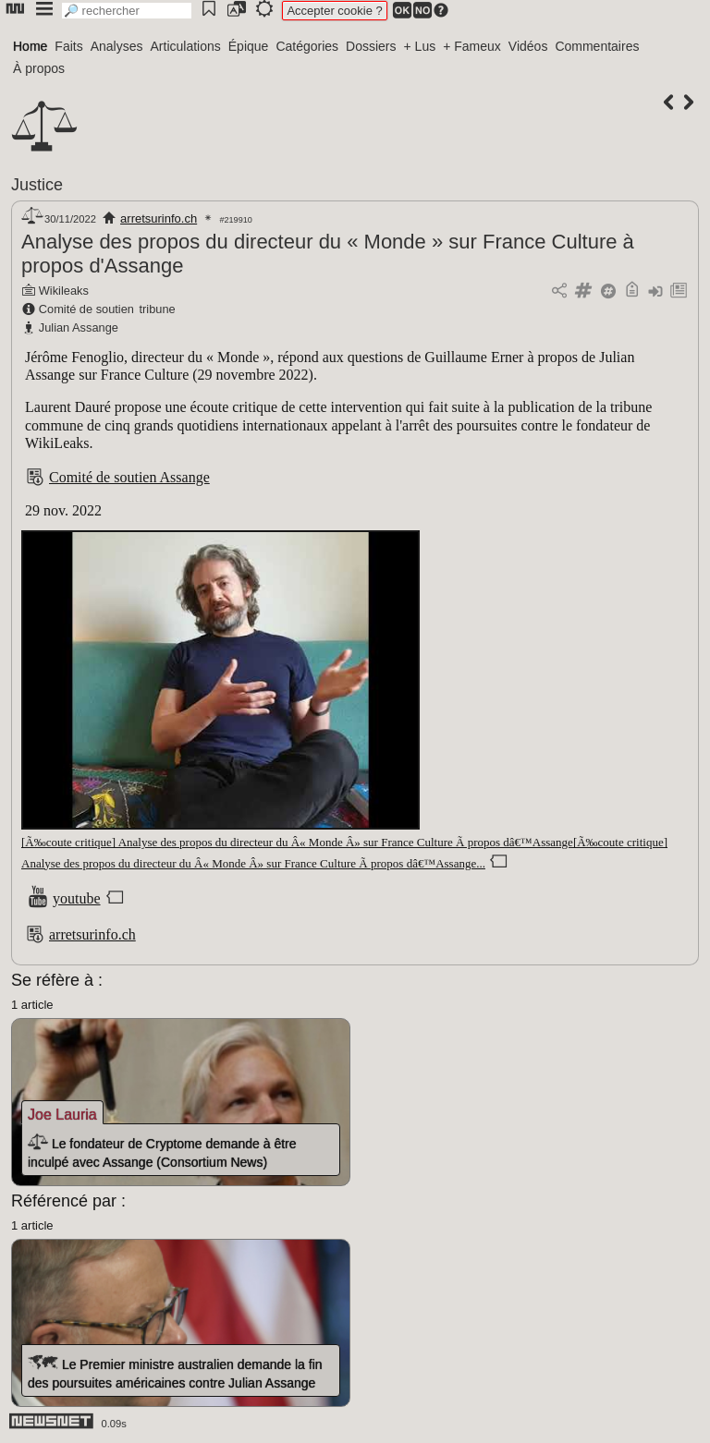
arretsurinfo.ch (158, 218)
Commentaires (597, 46)
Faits (68, 46)
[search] (126, 10)
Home (30, 46)
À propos (39, 68)
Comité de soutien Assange (129, 477)
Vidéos (528, 46)
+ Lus (420, 46)
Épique (248, 46)
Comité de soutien (86, 309)
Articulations (186, 46)
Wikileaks (64, 290)
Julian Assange (78, 327)
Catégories (306, 46)
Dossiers (371, 46)
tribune (158, 309)
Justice (37, 185)
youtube (77, 898)
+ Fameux (472, 46)
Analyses (117, 46)
